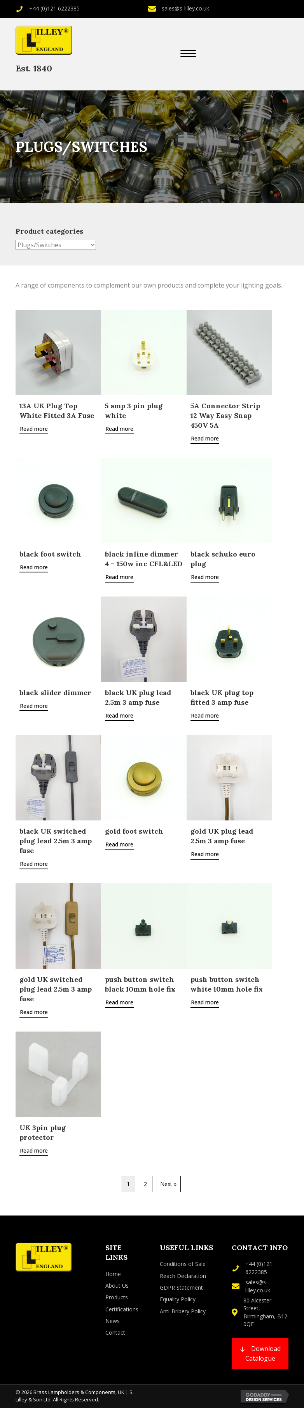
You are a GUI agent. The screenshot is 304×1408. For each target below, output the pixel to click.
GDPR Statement (181, 1287)
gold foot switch (134, 831)
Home (113, 1274)
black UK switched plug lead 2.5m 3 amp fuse (55, 841)
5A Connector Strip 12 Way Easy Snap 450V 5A (225, 415)
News (112, 1321)
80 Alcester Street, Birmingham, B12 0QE (265, 1312)
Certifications (121, 1309)
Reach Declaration (183, 1276)
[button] (188, 54)
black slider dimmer (55, 692)
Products (116, 1297)
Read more (34, 428)
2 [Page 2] (145, 1184)
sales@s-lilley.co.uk (185, 8)
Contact (115, 1332)
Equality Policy (178, 1299)
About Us (117, 1285)
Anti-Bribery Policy (183, 1311)
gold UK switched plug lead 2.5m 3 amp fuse (55, 989)
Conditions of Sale (183, 1264)
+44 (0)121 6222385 (54, 8)
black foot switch (50, 554)
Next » (168, 1184)
